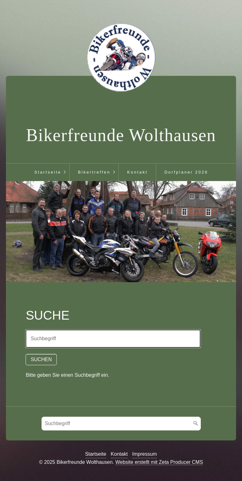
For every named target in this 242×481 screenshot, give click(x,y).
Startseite (47, 172)
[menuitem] (47, 172)
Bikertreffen (94, 172)
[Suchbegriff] (121, 423)
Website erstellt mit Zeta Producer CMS (159, 462)
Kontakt (137, 172)
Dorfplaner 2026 (186, 172)
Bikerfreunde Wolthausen (121, 135)
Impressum (144, 454)
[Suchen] (196, 423)
